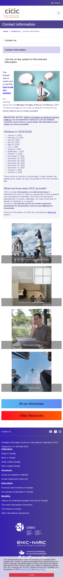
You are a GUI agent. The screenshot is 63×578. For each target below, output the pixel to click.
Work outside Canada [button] (10, 466)
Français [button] (57, 3)
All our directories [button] (31, 404)
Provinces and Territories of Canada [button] (17, 488)
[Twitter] (56, 431)
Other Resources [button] (31, 415)
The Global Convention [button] (11, 509)
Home (5, 31)
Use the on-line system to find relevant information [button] (26, 60)
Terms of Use (26, 569)
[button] (11, 13)
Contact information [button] (15, 49)
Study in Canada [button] (8, 453)
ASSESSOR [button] (6, 470)
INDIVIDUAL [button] (6, 449)
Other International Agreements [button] (15, 513)
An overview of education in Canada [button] (17, 492)
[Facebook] (51, 431)
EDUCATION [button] (7, 483)
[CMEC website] (31, 531)
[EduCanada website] (32, 555)
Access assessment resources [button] (14, 479)
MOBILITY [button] (5, 496)
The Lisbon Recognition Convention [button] (16, 505)
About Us (52, 212)
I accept (31, 575)
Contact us (15, 31)
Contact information (31, 31)
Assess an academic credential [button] (14, 475)
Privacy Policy (40, 569)
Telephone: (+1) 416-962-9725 (14, 446)
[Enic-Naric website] (31, 543)
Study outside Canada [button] (10, 462)
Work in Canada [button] (8, 458)
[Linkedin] (60, 431)
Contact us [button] (10, 40)
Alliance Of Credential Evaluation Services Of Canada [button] (24, 500)
